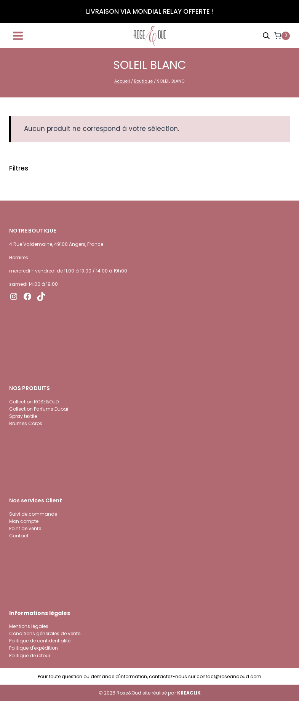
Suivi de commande (33, 514)
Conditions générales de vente (44, 633)
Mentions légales (28, 626)
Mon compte (23, 521)
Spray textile (23, 416)
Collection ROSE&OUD (34, 401)
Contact (19, 535)
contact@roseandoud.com (229, 676)
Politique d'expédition (33, 648)
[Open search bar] (266, 35)
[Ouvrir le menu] (18, 35)
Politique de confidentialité (39, 640)
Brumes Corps (25, 423)
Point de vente (25, 528)
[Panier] (282, 36)
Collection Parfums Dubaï (38, 409)
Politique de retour (29, 655)
